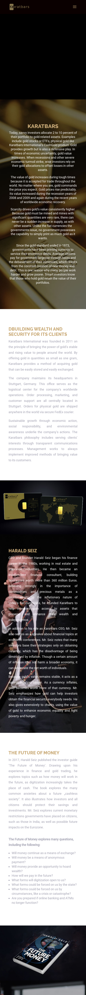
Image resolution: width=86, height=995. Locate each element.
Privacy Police (51, 990)
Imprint (63, 990)
